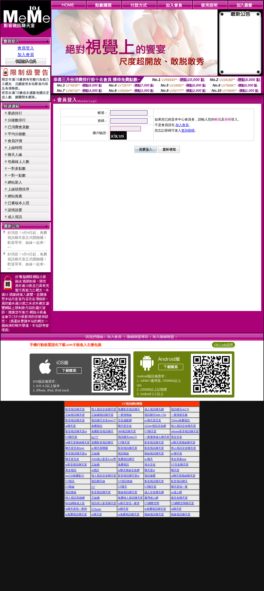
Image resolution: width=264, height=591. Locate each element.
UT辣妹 (69, 486)
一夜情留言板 (179, 414)
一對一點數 (17, 175)
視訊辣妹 (123, 453)
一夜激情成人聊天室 (156, 436)
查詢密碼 (188, 130)
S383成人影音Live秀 (103, 459)
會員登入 (25, 48)
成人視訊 (15, 217)
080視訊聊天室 (127, 431)
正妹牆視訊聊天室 (102, 414)
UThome (96, 509)
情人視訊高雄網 (75, 497)
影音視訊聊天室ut (76, 431)
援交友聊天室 (179, 497)
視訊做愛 (150, 475)
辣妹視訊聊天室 (154, 453)
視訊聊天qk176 (180, 409)
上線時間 (15, 148)
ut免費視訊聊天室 (155, 508)
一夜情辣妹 (125, 414)
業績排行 (15, 113)
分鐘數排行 (17, 120)
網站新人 (15, 182)
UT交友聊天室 (179, 464)
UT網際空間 (151, 503)
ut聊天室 (70, 425)
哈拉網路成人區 (75, 503)
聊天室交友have (74, 447)
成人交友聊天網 (154, 492)
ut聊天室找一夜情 (128, 503)
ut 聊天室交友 (152, 420)
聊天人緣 (15, 155)
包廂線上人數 (18, 161)
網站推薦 (15, 196)
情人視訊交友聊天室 (103, 409)
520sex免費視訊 (180, 420)
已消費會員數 (18, 127)
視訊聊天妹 (98, 481)
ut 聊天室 (176, 453)
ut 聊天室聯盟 (99, 447)
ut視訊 (95, 470)
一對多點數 (17, 168)
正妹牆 (95, 453)
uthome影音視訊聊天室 (185, 431)
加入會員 (25, 55)
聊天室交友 (125, 425)
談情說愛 (15, 210)
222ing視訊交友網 (155, 425)
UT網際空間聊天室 (182, 503)
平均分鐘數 (17, 134)
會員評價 (15, 141)
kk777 (94, 437)
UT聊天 (122, 486)
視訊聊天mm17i (127, 436)
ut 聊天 (148, 459)
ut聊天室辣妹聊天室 (77, 442)
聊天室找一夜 (179, 486)
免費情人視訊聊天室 (130, 497)
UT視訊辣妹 (125, 481)
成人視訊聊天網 (154, 409)
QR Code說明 (223, 345)
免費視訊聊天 (126, 459)
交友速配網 (125, 420)
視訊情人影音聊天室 (103, 503)
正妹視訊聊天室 (75, 414)
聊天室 (175, 470)
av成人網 (176, 492)
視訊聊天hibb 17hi (155, 414)
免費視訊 (96, 425)
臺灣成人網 (151, 497)
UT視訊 (69, 481)
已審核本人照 (18, 203)
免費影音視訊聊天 (129, 409)
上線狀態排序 (18, 189)
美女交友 (176, 436)
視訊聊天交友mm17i (103, 420)
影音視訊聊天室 (75, 409)
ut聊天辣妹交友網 (128, 470)
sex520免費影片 (74, 475)
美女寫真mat (178, 459)
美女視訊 (70, 470)
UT (93, 486)
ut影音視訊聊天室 (76, 464)
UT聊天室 (150, 431)
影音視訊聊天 (179, 481)
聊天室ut (149, 470)
